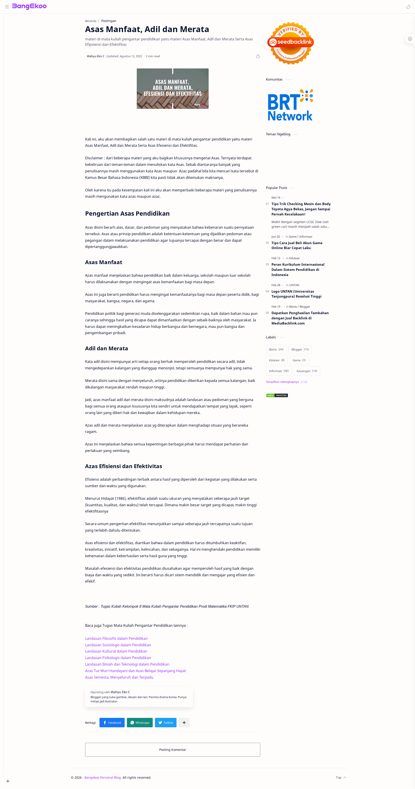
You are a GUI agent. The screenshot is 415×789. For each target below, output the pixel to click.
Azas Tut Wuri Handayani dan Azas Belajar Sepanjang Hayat (142, 672)
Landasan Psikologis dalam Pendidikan (125, 659)
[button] (407, 6)
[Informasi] (312, 238)
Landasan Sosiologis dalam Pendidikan (125, 646)
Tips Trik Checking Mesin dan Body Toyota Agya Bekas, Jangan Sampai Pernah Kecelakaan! (308, 210)
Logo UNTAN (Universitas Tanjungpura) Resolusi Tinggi (303, 295)
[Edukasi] (301, 260)
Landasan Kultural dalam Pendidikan (123, 653)
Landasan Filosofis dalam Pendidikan (123, 640)
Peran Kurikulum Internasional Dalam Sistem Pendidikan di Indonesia (304, 271)
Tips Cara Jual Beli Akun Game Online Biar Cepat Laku (303, 247)
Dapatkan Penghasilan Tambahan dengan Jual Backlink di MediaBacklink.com (307, 319)
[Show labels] (294, 383)
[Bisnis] (301, 308)
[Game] (300, 238)
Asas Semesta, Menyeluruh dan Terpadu (126, 679)
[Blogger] (311, 308)
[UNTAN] (301, 287)
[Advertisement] (306, 524)
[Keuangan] (313, 372)
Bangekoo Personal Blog (109, 779)
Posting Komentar (179, 751)
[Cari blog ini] (93, 6)
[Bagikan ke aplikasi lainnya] (190, 724)
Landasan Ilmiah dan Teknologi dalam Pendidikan (134, 666)
